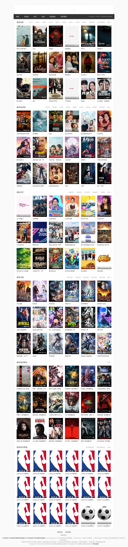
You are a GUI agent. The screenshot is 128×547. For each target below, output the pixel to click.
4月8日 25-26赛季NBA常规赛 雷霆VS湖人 (78, 500)
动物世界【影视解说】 (72, 389)
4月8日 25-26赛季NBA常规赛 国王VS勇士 (94, 500)
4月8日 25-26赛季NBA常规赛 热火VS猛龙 (110, 500)
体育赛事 (64, 16)
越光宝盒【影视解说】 (40, 415)
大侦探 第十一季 (38, 271)
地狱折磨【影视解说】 (104, 415)
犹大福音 (19, 101)
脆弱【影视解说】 (86, 441)
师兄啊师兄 (84, 304)
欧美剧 (68, 107)
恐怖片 (58, 22)
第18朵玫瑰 (52, 75)
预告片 (84, 22)
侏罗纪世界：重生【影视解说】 (91, 415)
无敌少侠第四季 (21, 330)
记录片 (78, 22)
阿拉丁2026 (101, 75)
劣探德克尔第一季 (38, 160)
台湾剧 (61, 107)
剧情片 (64, 22)
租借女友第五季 (37, 330)
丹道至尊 (51, 356)
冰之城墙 (19, 304)
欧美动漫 (86, 277)
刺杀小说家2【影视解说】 (57, 389)
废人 (34, 101)
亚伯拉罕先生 (53, 101)
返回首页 (60, 532)
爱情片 (44, 22)
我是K (83, 101)
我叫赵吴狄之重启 (38, 186)
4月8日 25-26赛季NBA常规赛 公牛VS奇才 (110, 473)
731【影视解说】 (70, 415)
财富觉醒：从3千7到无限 (24, 356)
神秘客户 (100, 49)
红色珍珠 (100, 133)
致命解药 (68, 49)
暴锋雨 (83, 160)
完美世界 (51, 304)
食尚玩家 (100, 271)
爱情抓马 (68, 75)
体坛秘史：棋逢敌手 (103, 101)
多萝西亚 (35, 75)
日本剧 (81, 107)
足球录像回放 (90, 447)
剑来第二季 (84, 330)
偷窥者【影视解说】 (87, 389)
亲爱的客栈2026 (70, 245)
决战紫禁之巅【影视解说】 (25, 389)
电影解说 (53, 16)
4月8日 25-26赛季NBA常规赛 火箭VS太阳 (46, 526)
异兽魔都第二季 (70, 330)
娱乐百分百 (84, 218)
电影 (17, 16)
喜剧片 (38, 22)
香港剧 (54, 107)
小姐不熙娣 (68, 218)
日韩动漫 (78, 277)
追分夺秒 (19, 75)
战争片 (71, 22)
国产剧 (48, 107)
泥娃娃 (51, 49)
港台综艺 (87, 192)
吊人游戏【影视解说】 (40, 441)
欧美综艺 (95, 192)
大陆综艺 (71, 192)
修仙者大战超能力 (86, 356)
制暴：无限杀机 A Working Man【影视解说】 (47, 389)
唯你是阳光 (20, 160)
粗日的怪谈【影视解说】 (105, 441)
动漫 (43, 16)
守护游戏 (68, 101)
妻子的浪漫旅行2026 (87, 245)
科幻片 (51, 22)
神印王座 (100, 330)
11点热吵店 (20, 245)
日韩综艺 (79, 192)
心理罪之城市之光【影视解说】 (58, 415)
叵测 (50, 133)
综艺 (35, 16)
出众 (34, 49)
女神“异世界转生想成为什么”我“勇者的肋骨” (110, 356)
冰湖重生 (35, 133)
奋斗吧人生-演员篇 (22, 271)
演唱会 (103, 192)
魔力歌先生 (52, 271)
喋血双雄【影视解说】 (56, 441)
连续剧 (26, 16)
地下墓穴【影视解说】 (72, 441)
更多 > (109, 22)
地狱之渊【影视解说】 (24, 441)
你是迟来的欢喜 (54, 186)
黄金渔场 (84, 271)
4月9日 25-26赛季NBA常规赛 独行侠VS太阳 (62, 473)
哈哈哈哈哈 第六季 (103, 245)
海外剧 (88, 107)
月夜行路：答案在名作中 (56, 160)
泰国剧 (95, 107)
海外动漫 (102, 277)
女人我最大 (20, 218)
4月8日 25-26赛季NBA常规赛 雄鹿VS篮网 (46, 500)
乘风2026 (36, 245)
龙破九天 (68, 304)
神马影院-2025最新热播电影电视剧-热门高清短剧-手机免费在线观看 (23, 538)
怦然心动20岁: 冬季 (55, 245)
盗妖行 (35, 356)
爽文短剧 (102, 107)
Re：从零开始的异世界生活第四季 (59, 330)
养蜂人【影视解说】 (23, 415)
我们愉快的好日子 (86, 133)
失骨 (66, 186)
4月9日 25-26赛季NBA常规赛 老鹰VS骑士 (78, 473)
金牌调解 (35, 218)
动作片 (31, 22)
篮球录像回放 (100, 447)
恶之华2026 (68, 133)
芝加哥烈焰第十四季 (23, 133)
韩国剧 (74, 107)
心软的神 (68, 160)
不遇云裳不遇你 (102, 160)
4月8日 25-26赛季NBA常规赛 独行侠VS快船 (62, 526)
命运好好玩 (100, 218)
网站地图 (96, 544)
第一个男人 (100, 186)
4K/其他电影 (101, 22)
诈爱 (82, 186)
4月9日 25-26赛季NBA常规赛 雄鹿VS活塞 (94, 473)
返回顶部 (68, 532)
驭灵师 (35, 304)
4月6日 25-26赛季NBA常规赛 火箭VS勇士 (78, 526)
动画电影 (92, 22)
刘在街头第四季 (70, 271)
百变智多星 (52, 218)
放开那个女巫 (101, 304)
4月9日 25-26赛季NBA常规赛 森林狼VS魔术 (30, 473)
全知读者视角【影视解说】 (105, 389)
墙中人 (83, 49)
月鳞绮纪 (19, 186)
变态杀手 (84, 75)
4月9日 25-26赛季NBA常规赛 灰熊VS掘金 (46, 473)
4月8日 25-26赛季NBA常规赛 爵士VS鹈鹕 (30, 526)
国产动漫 (69, 277)
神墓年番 (68, 356)
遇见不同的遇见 (21, 49)
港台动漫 (94, 277)
